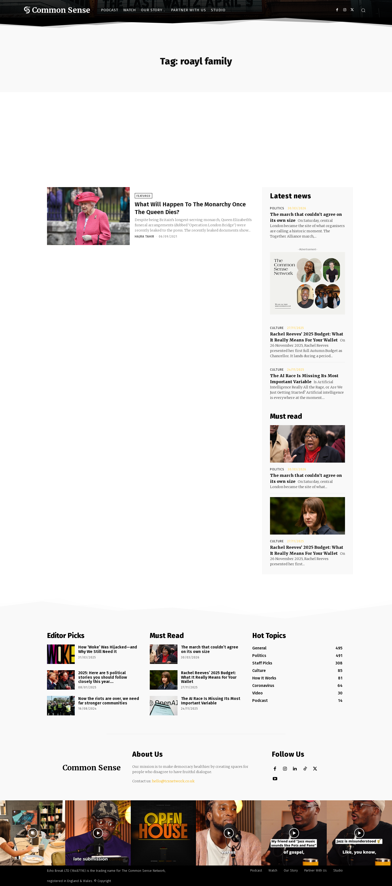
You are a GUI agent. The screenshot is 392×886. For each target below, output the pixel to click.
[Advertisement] (196, 130)
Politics (277, 208)
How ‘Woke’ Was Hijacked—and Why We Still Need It (107, 649)
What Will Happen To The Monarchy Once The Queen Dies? (190, 209)
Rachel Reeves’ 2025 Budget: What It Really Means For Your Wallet (208, 677)
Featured (143, 196)
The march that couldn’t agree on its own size (209, 649)
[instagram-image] (32, 833)
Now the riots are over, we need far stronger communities (108, 700)
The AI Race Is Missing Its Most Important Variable (210, 700)
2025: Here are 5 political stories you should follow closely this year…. (102, 677)
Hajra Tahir (144, 237)
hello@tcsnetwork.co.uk (173, 781)
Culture (277, 327)
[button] (363, 10)
